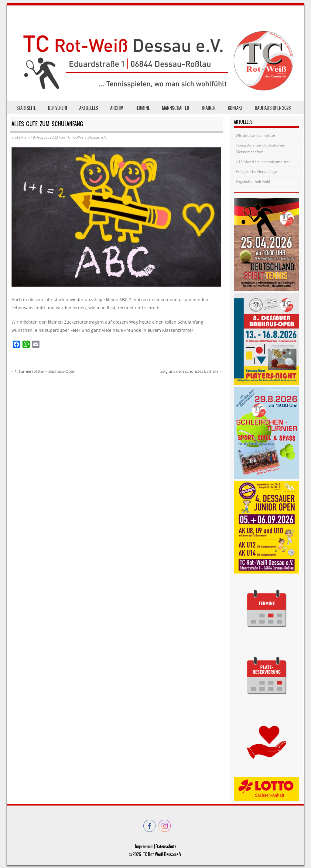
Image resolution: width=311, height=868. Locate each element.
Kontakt (235, 108)
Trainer (208, 108)
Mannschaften (175, 108)
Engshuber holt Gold (253, 181)
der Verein (57, 108)
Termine (142, 108)
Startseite (26, 108)
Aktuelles (88, 108)
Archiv (116, 108)
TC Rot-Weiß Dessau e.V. (86, 137)
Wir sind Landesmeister (255, 135)
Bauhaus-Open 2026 (273, 108)
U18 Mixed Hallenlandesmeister (263, 161)
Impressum (144, 846)
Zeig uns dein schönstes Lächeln (191, 371)
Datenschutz (166, 846)
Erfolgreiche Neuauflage (256, 171)
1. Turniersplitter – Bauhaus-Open (42, 371)
